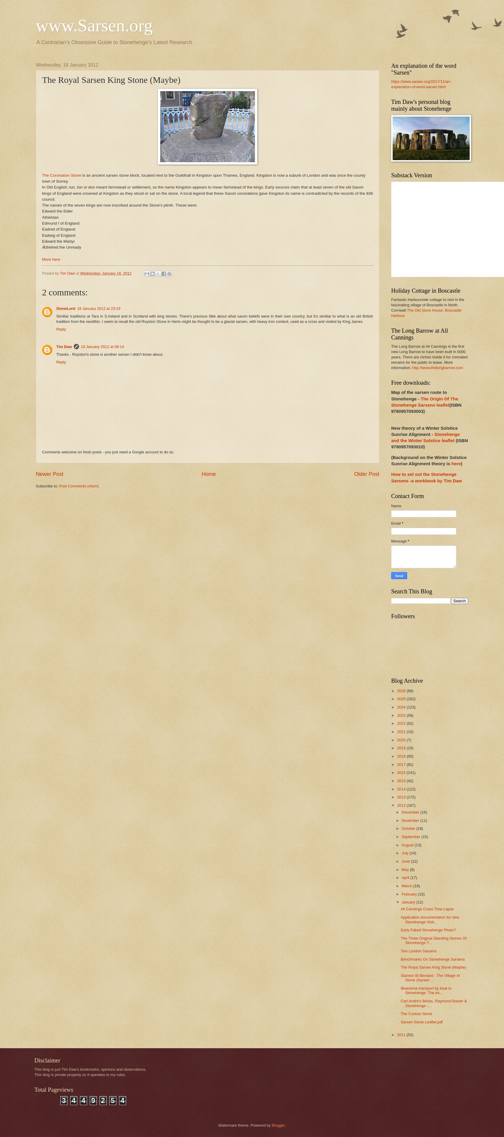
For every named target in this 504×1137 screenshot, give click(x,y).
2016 (402, 772)
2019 (402, 748)
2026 (402, 691)
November (411, 820)
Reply (61, 329)
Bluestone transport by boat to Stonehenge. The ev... (426, 990)
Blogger (278, 1125)
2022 (402, 723)
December (411, 812)
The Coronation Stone (61, 175)
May (406, 869)
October (409, 828)
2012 (402, 805)
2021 (402, 731)
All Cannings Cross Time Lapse (427, 909)
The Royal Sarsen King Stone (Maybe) (433, 967)
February (410, 894)
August (408, 845)
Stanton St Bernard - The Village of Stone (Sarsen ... (430, 977)
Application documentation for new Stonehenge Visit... (430, 919)
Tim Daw (64, 346)
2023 (402, 715)
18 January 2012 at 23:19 (98, 308)
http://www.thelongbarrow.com (437, 367)
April (406, 877)
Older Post (366, 474)
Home (209, 474)
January (409, 902)
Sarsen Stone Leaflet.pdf (422, 1022)
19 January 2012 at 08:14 (102, 346)
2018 (402, 756)
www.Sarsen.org (94, 25)
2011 (402, 1035)
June (406, 861)
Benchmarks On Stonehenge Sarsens (433, 959)
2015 (402, 781)
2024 (402, 707)
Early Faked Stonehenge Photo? (428, 930)
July (405, 853)
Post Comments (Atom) (79, 486)
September (411, 837)
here (456, 463)
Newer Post (49, 474)
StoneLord (65, 308)
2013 (402, 797)
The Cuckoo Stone (416, 1014)
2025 (402, 699)
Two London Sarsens (418, 951)
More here (51, 259)
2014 (402, 789)
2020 (402, 740)
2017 (402, 764)
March (407, 886)
